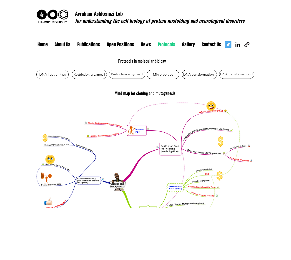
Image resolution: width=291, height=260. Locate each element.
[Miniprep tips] (163, 74)
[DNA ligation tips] (52, 74)
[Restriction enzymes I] (89, 74)
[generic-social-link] (247, 44)
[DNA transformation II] (236, 74)
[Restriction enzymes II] (127, 74)
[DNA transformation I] (199, 74)
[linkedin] (237, 44)
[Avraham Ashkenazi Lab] (228, 44)
